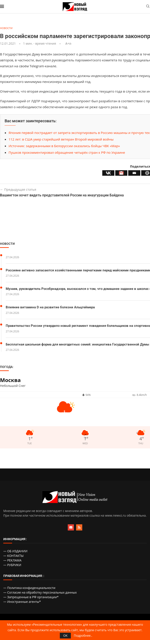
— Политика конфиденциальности (29, 589)
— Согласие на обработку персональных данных (40, 593)
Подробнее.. (83, 635)
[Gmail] (121, 173)
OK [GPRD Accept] (65, 635)
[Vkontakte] (108, 173)
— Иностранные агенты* (22, 603)
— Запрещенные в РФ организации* (31, 598)
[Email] (134, 173)
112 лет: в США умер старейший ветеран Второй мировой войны (61, 139)
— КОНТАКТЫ (13, 557)
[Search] (148, 7)
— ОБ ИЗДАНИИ (15, 552)
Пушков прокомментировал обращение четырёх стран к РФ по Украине (67, 152)
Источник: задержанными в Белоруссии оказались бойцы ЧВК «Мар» (64, 146)
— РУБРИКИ (12, 566)
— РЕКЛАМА (12, 561)
